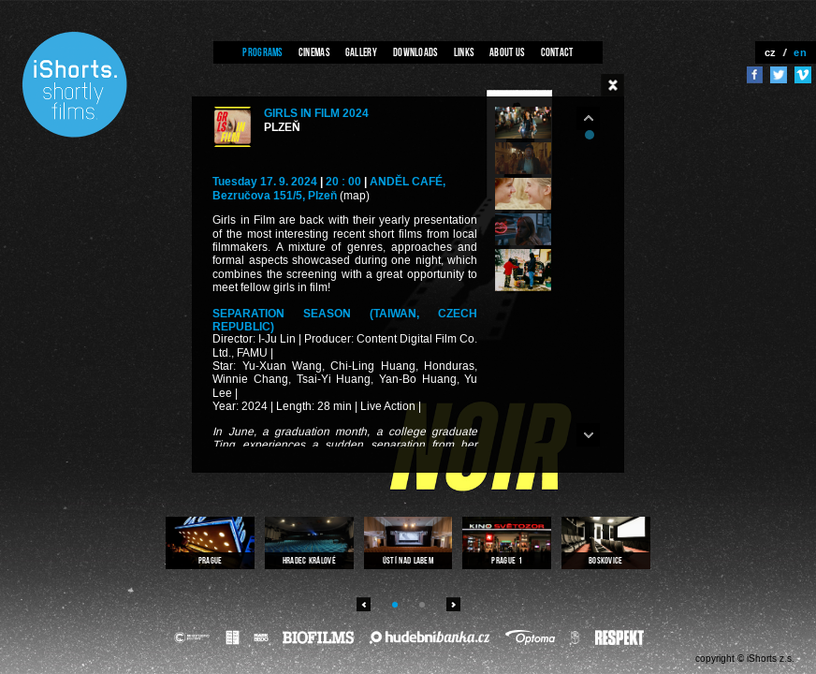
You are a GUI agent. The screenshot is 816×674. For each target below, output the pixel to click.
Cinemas (314, 52)
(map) (355, 196)
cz (771, 52)
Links (464, 52)
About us (506, 52)
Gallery (361, 52)
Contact (557, 52)
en (800, 52)
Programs (262, 52)
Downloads (415, 52)
